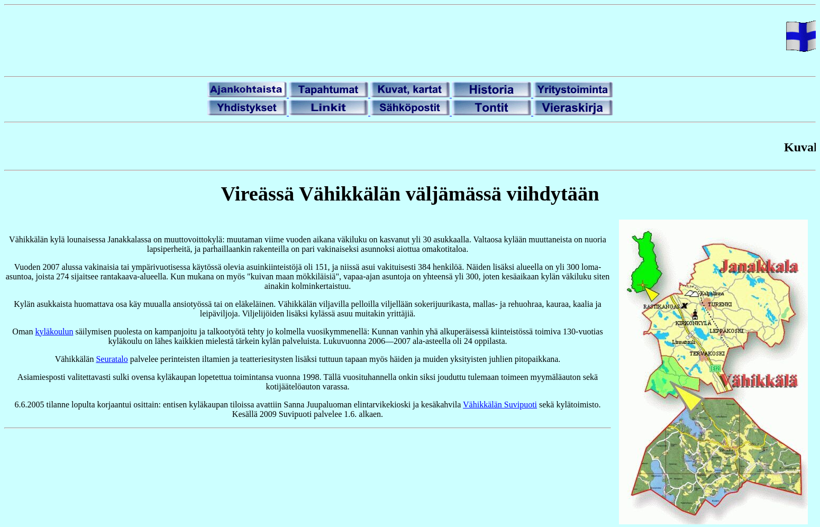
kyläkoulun (54, 331)
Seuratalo (111, 359)
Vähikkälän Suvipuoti (500, 404)
